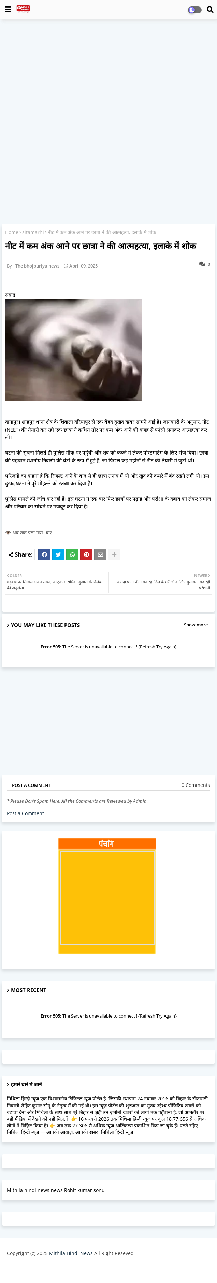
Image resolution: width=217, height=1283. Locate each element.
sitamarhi (33, 232)
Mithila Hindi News (71, 1253)
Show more (196, 625)
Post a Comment (25, 813)
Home (11, 232)
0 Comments (196, 785)
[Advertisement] (108, 73)
